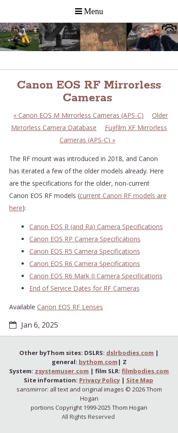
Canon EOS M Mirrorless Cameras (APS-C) (78, 115)
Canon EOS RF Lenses (70, 307)
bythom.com (98, 362)
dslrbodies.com (130, 353)
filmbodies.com (145, 371)
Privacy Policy (99, 380)
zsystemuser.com (62, 371)
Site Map (139, 380)
